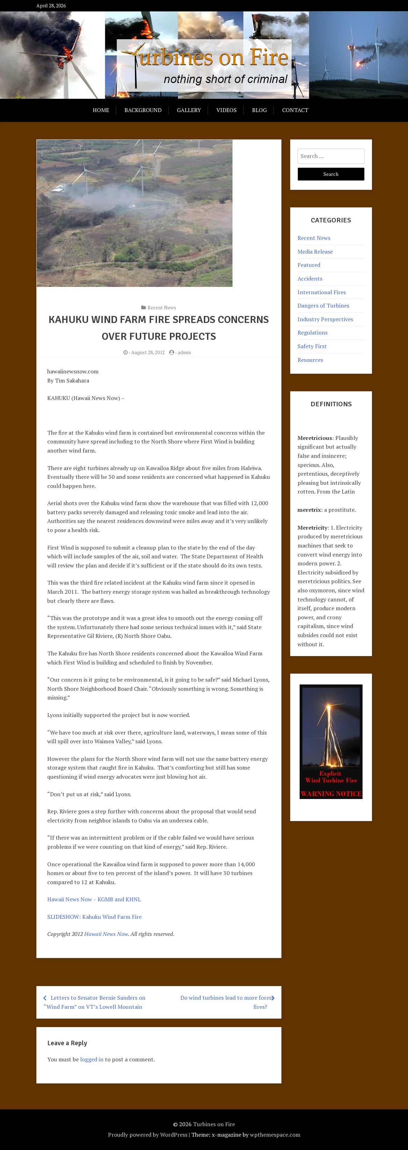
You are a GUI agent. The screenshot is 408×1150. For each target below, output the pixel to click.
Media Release (315, 251)
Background (143, 110)
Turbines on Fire (214, 1124)
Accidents (310, 278)
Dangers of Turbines (323, 305)
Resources (310, 360)
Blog (259, 110)
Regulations (313, 332)
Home (101, 110)
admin (184, 352)
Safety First (312, 346)
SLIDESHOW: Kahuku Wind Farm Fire (94, 917)
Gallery (189, 110)
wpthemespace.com (275, 1134)
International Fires (322, 292)
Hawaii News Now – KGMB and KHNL (94, 899)
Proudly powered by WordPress (147, 1134)
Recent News (162, 307)
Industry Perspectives (325, 319)
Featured (309, 265)
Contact (295, 110)
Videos (226, 110)
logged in (91, 1059)
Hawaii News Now (106, 934)
